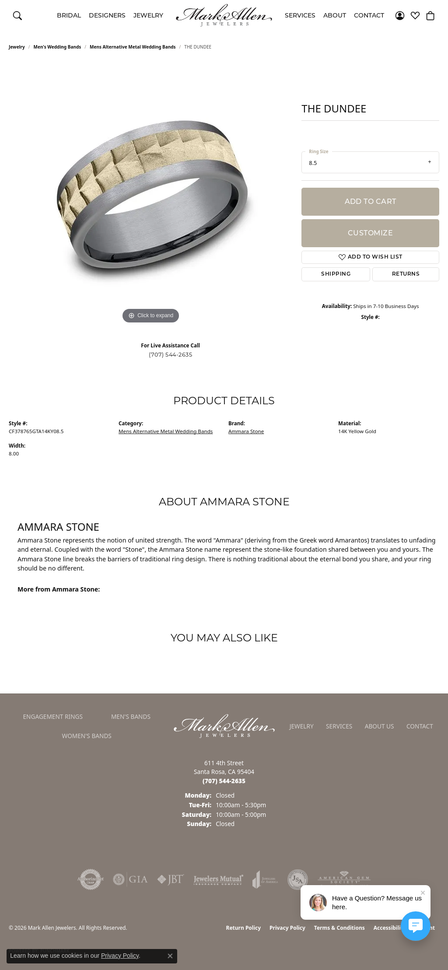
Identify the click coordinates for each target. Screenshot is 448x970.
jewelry (17, 47)
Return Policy (243, 927)
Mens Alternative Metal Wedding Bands (133, 47)
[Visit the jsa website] (297, 879)
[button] (17, 15)
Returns (406, 274)
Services (300, 15)
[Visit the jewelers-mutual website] (218, 879)
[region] (151, 194)
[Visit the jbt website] (171, 879)
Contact (369, 15)
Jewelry (148, 15)
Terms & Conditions (339, 927)
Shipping (335, 274)
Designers (107, 15)
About (334, 15)
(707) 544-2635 (170, 354)
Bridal (69, 15)
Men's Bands (130, 716)
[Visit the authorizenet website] (90, 879)
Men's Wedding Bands (57, 47)
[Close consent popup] (170, 956)
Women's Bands (87, 736)
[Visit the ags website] (344, 879)
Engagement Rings (53, 716)
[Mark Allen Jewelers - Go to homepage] (224, 725)
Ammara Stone (246, 431)
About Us (379, 726)
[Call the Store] (224, 781)
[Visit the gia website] (130, 879)
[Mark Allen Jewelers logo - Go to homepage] (224, 15)
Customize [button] (370, 233)
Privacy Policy (287, 927)
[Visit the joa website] (265, 879)
